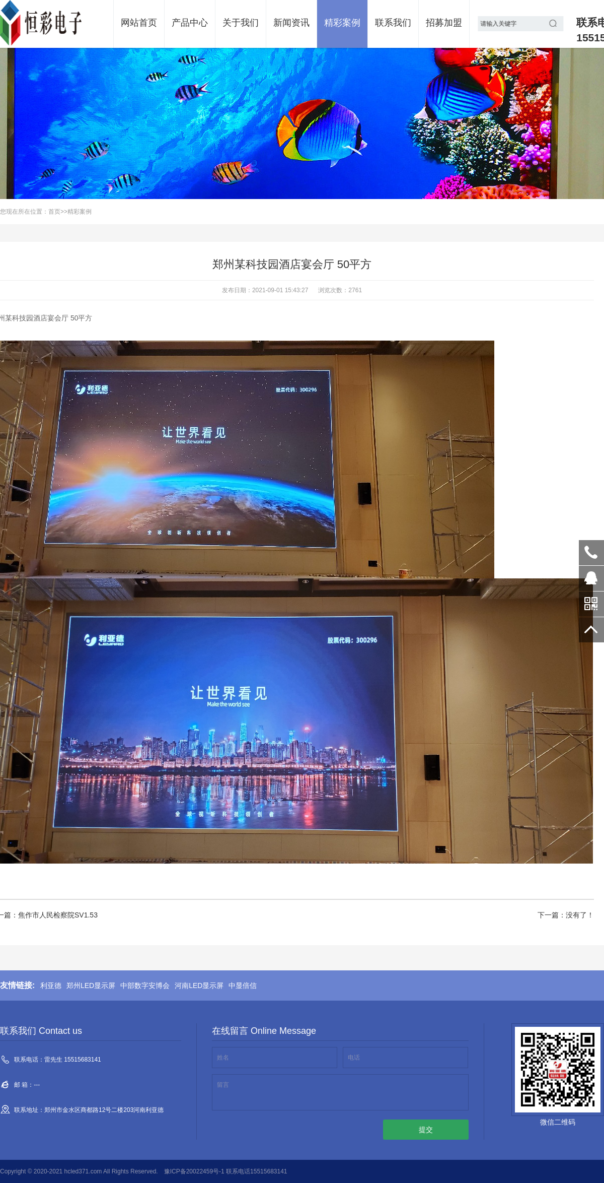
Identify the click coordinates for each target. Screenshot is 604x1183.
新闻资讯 (291, 23)
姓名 (223, 1057)
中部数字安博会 (145, 985)
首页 (54, 211)
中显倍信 (243, 985)
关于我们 (240, 23)
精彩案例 (342, 23)
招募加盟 (444, 23)
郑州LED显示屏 (90, 985)
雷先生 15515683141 (591, 552)
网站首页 (139, 23)
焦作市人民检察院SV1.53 (58, 915)
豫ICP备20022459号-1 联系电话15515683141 (225, 1171)
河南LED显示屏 (199, 985)
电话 (354, 1057)
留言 (223, 1084)
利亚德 (50, 985)
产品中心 (190, 23)
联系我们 (393, 23)
